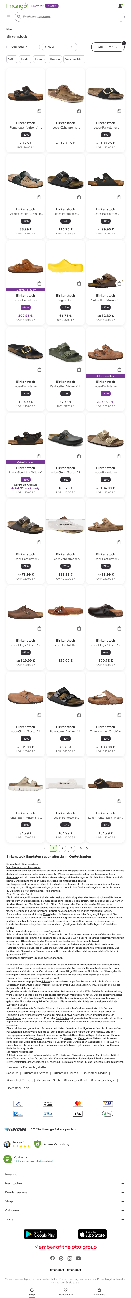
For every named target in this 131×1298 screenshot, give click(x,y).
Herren (68, 1038)
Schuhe (45, 981)
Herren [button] (40, 59)
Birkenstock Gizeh (48, 1080)
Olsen (46, 914)
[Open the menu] (8, 17)
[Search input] (68, 16)
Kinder (82, 1038)
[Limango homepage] (17, 6)
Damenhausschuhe (91, 884)
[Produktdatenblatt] (25, 110)
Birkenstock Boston (65, 1073)
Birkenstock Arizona (35, 1073)
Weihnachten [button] (74, 59)
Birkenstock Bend (75, 1080)
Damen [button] (55, 59)
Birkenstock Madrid (94, 1073)
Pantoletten (62, 1018)
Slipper (101, 921)
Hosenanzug (59, 917)
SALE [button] (12, 59)
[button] (23, 47)
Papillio (10, 1021)
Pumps (85, 911)
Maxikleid (69, 901)
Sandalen (12, 877)
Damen (37, 1038)
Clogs (65, 921)
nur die (17, 1008)
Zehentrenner (13, 1018)
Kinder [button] (25, 59)
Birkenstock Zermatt (19, 1080)
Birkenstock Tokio (17, 1088)
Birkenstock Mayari (103, 1080)
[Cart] (39, 110)
